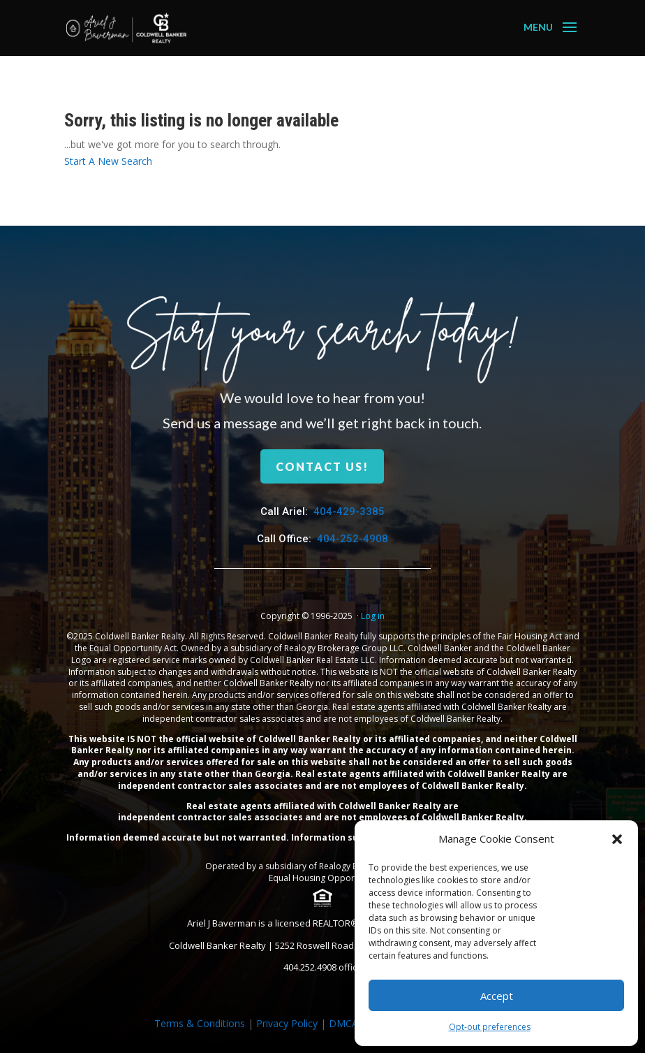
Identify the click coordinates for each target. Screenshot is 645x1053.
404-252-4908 (352, 538)
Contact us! (322, 466)
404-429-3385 (349, 511)
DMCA (343, 1023)
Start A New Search (108, 161)
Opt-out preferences (490, 1027)
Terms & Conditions (199, 1023)
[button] (617, 839)
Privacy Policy (287, 1023)
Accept (496, 996)
